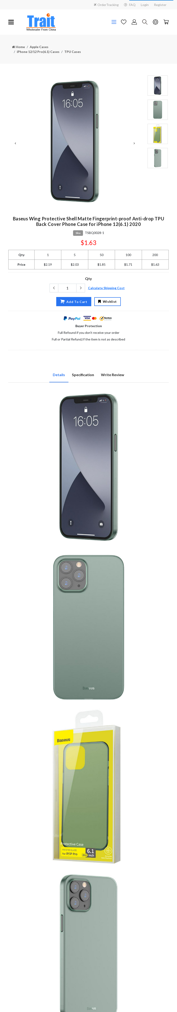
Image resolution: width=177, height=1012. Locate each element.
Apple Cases (39, 47)
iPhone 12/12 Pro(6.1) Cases (38, 52)
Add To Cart (73, 301)
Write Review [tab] (112, 374)
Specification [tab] (83, 374)
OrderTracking (106, 5)
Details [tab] (59, 374)
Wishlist (107, 301)
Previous (15, 143)
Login (145, 5)
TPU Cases (72, 52)
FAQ (130, 5)
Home (18, 47)
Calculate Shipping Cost (106, 288)
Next (134, 143)
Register (160, 5)
